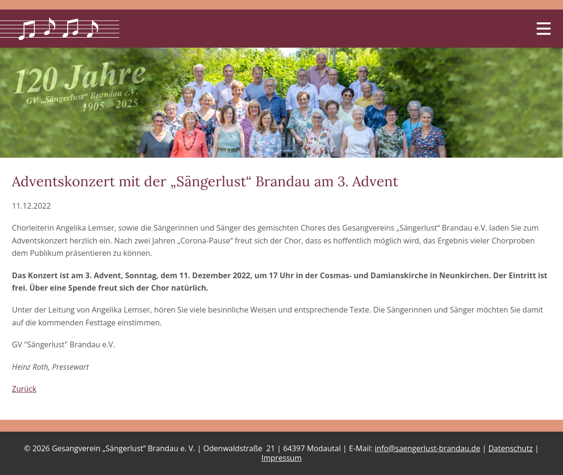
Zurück (24, 389)
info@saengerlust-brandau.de (428, 448)
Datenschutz (510, 448)
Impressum (281, 458)
